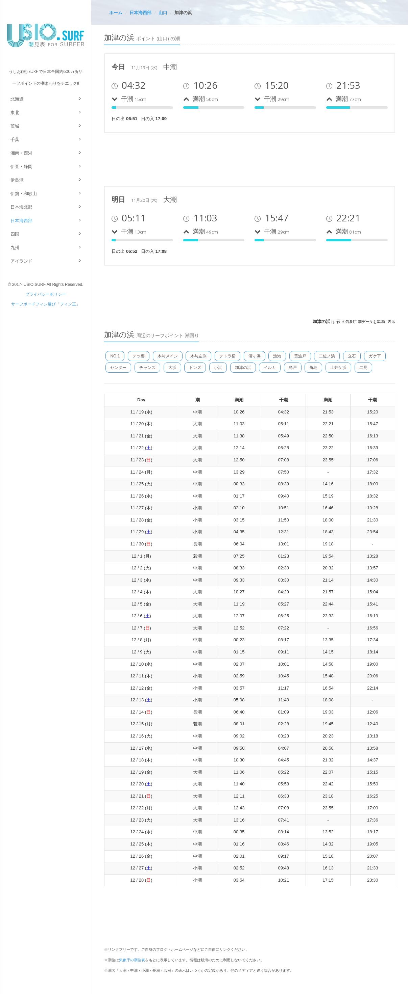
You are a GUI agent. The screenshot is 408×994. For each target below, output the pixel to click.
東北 (14, 112)
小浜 (218, 367)
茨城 (14, 126)
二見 (363, 367)
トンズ (195, 367)
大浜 (172, 367)
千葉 (14, 139)
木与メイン (168, 356)
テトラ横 (227, 356)
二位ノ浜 (327, 356)
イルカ (270, 367)
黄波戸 (300, 356)
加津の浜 (243, 367)
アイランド (21, 261)
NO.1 (115, 356)
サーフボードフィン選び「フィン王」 (45, 304)
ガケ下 (375, 356)
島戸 (293, 367)
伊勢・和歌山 (23, 193)
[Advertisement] (227, 158)
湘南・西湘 (21, 153)
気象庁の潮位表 (132, 960)
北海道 (17, 99)
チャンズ (147, 367)
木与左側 (198, 356)
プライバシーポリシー (45, 294)
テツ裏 (139, 356)
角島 (313, 367)
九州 (14, 247)
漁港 (277, 356)
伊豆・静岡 (21, 166)
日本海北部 (21, 207)
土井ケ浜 (338, 367)
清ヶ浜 (254, 356)
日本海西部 (21, 220)
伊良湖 (17, 180)
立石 (352, 356)
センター (118, 367)
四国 (14, 234)
